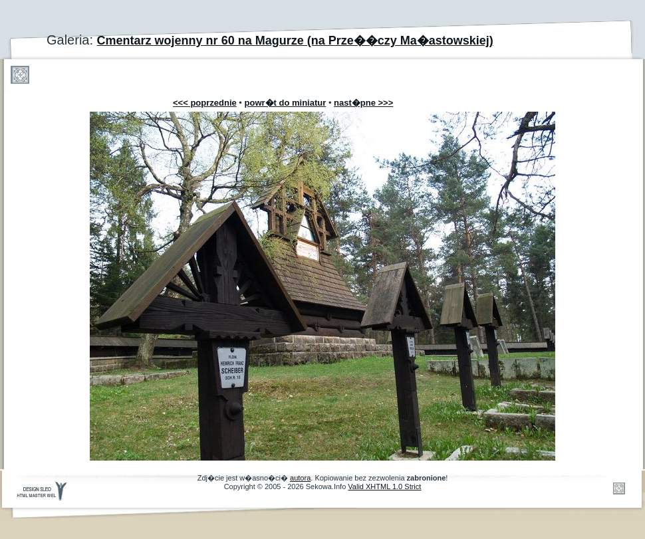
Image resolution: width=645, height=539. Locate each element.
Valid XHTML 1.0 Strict (384, 486)
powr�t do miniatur (285, 103)
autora (300, 478)
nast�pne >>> (363, 103)
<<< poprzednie (205, 103)
